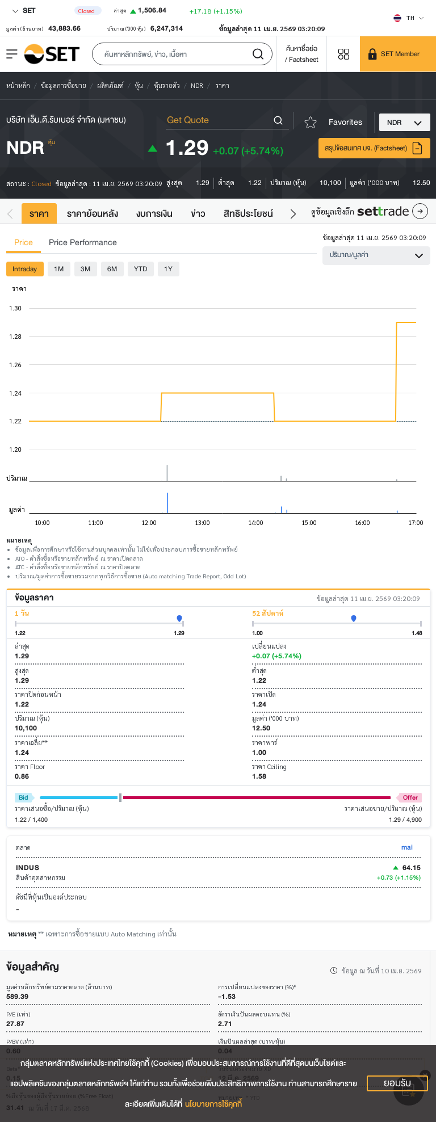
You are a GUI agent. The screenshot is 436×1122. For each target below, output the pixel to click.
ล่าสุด (22, 646)
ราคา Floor (30, 766)
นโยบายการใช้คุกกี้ (213, 1104)
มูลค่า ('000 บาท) (275, 718)
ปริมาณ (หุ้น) (32, 718)
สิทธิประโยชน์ (248, 213)
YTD (140, 269)
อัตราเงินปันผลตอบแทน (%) (254, 1014)
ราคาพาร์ (264, 742)
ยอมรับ (397, 1083)
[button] (182, 54)
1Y (168, 269)
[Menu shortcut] (343, 53)
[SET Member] (398, 54)
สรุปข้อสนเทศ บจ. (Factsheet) (374, 148)
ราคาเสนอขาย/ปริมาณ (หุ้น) (383, 808)
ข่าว (198, 213)
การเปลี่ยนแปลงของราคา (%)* (257, 987)
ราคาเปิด (264, 694)
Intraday (24, 269)
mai (407, 847)
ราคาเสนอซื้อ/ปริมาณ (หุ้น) (52, 808)
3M (85, 269)
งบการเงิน (154, 213)
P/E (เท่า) (18, 1014)
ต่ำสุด (259, 670)
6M (112, 269)
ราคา (39, 213)
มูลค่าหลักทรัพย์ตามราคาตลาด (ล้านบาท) (59, 987)
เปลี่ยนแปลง (269, 646)
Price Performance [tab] (83, 243)
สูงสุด (22, 670)
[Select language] (408, 18)
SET (23, 10)
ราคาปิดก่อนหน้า (38, 694)
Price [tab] (23, 243)
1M (59, 269)
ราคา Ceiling (269, 766)
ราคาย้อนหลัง (92, 213)
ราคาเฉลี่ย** (31, 742)
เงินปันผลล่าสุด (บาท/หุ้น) (251, 1042)
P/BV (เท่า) (19, 1042)
